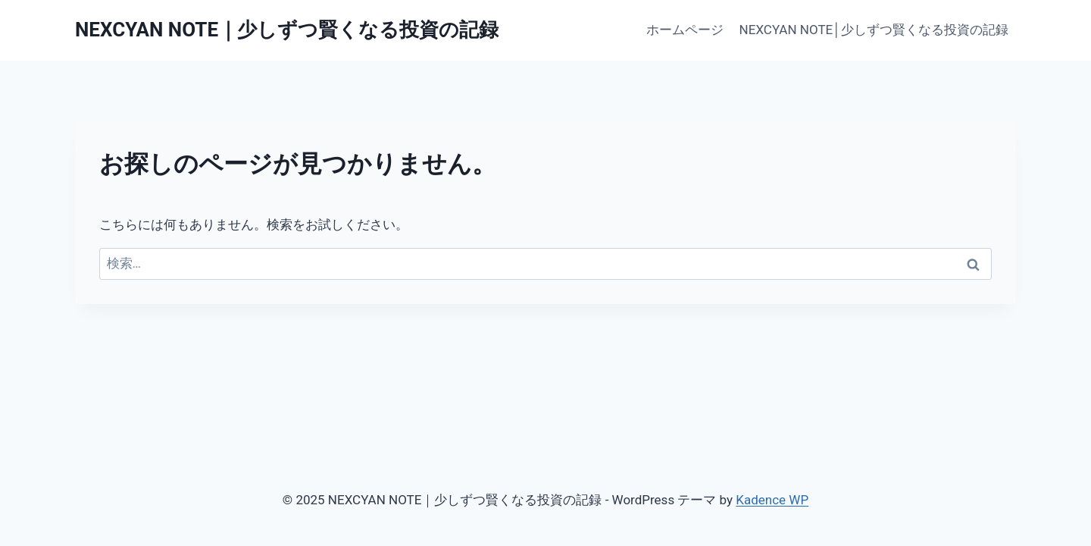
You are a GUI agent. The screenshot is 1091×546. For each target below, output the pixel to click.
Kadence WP (772, 499)
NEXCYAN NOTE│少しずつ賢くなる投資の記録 (873, 29)
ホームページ (685, 29)
